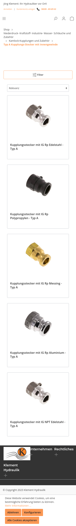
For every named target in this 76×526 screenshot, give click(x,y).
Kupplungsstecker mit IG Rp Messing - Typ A (36, 285)
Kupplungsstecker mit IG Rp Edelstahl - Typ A (36, 147)
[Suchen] (55, 18)
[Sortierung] (38, 88)
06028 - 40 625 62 (48, 9)
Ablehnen (13, 512)
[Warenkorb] (72, 18)
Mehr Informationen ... (18, 505)
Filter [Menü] (38, 74)
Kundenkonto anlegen (26, 9)
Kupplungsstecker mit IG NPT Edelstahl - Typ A (37, 424)
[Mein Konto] (64, 18)
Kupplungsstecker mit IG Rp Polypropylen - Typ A (29, 216)
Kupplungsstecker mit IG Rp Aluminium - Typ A (38, 355)
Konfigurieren (32, 512)
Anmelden (8, 9)
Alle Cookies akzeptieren (22, 520)
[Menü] (4, 18)
